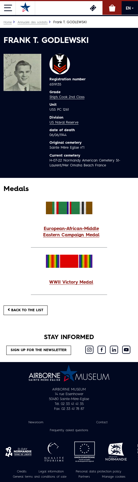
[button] (69, 232)
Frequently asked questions (69, 430)
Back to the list (25, 310)
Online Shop (112, 8)
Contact (102, 422)
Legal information (51, 471)
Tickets (92, 8)
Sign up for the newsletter (39, 350)
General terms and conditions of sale (39, 476)
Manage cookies (113, 476)
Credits (22, 471)
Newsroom (35, 422)
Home (8, 22)
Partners (84, 476)
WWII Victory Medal (71, 282)
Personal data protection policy (98, 471)
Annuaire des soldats (32, 22)
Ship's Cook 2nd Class (66, 97)
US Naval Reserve (63, 122)
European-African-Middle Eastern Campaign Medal (71, 232)
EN (130, 8)
